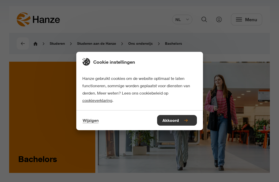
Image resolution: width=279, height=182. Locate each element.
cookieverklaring (97, 100)
